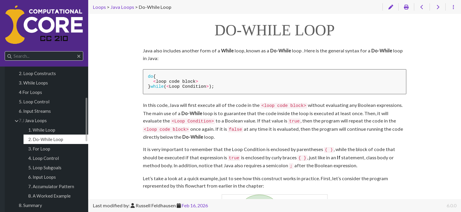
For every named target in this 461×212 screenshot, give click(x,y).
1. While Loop (41, 129)
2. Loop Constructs (37, 73)
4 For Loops (30, 92)
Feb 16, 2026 (195, 205)
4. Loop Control (43, 158)
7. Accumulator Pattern (51, 186)
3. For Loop (39, 148)
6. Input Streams (35, 111)
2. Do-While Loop (45, 139)
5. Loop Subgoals (44, 167)
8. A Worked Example (49, 195)
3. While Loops (33, 82)
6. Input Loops (42, 177)
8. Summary (30, 205)
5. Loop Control (34, 101)
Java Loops (33, 120)
